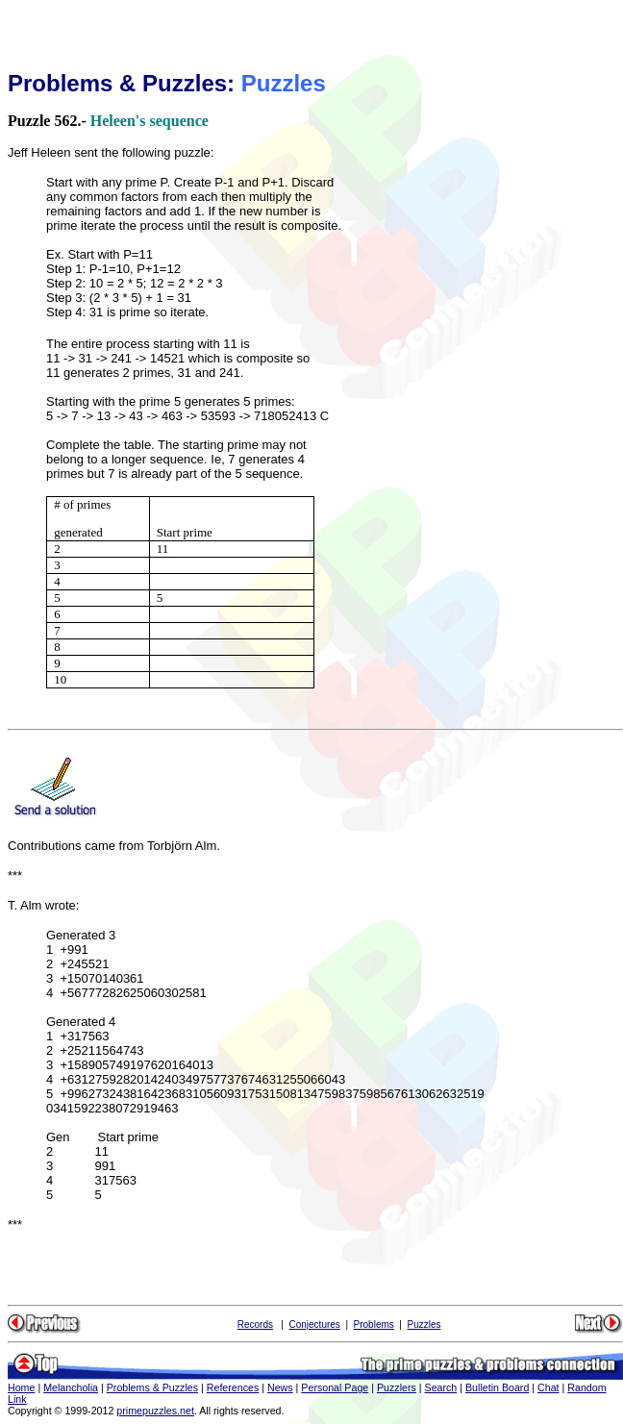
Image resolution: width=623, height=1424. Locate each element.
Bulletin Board (497, 1387)
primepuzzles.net (155, 1410)
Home (21, 1387)
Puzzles (424, 1324)
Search (441, 1387)
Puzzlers (396, 1387)
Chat (548, 1387)
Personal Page (334, 1387)
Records (255, 1324)
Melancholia (70, 1387)
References (233, 1387)
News (280, 1387)
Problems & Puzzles (152, 1387)
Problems (374, 1324)
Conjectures (313, 1324)
